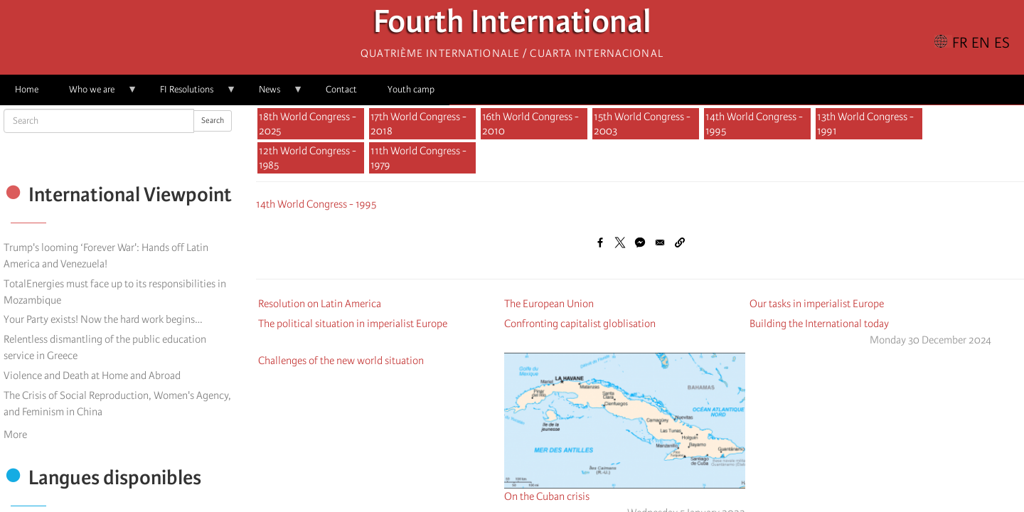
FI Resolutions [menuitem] (190, 94)
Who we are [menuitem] (95, 94)
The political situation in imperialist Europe (352, 323)
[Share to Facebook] (600, 242)
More (15, 434)
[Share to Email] (660, 242)
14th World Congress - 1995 (754, 123)
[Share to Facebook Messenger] (640, 242)
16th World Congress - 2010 (530, 123)
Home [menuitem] (26, 89)
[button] (680, 242)
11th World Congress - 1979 (418, 157)
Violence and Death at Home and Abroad (92, 375)
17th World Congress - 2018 (418, 123)
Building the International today (819, 323)
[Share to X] (620, 242)
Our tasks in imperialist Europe (817, 303)
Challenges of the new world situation (341, 360)
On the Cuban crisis (547, 496)
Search (212, 120)
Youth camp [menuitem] (411, 89)
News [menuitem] (273, 94)
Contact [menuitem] (341, 89)
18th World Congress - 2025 (307, 123)
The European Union (549, 303)
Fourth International (512, 25)
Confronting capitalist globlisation (580, 323)
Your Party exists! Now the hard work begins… (103, 319)
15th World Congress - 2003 (642, 123)
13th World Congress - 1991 (865, 123)
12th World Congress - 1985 (307, 157)
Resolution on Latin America (319, 303)
